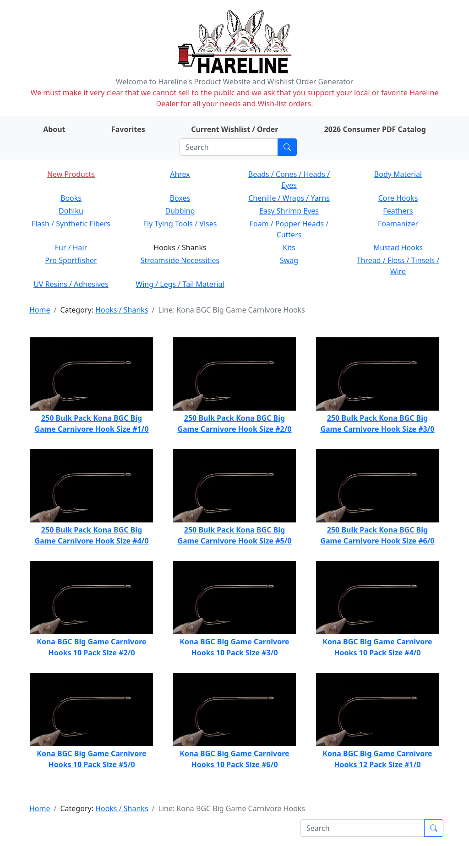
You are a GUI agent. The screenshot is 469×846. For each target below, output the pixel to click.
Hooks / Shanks (121, 310)
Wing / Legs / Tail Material (180, 284)
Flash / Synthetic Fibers (71, 224)
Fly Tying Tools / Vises (180, 224)
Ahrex (180, 174)
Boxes (180, 198)
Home (39, 310)
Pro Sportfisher (71, 260)
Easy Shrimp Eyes (289, 211)
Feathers (398, 211)
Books (71, 198)
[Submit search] (287, 147)
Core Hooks (398, 198)
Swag (289, 260)
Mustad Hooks (398, 247)
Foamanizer (398, 224)
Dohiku (71, 211)
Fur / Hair (71, 247)
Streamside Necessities (180, 260)
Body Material (398, 174)
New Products (71, 174)
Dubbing (180, 211)
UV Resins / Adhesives (71, 284)
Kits (289, 247)
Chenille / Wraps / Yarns (289, 198)
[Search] (229, 147)
